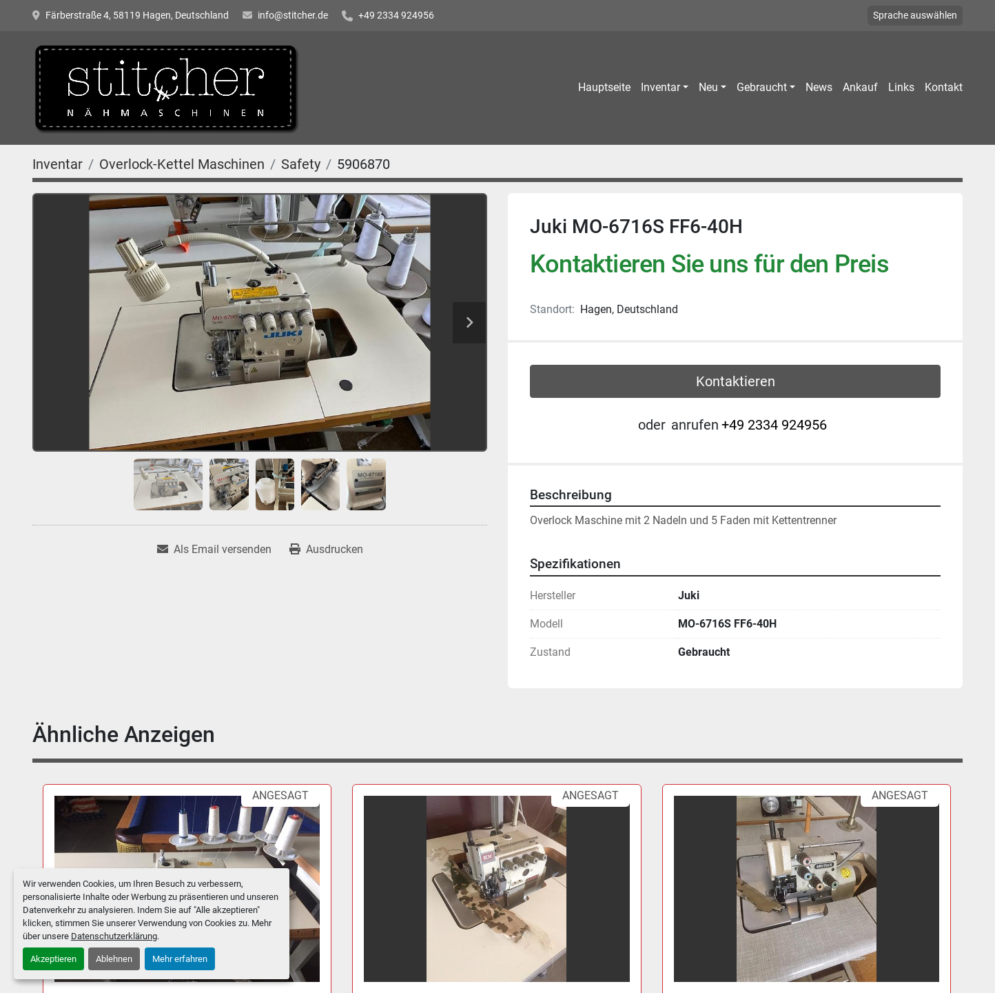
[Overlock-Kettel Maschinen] (182, 164)
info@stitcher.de (293, 15)
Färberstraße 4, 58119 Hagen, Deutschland (137, 15)
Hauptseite (604, 87)
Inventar (660, 87)
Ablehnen (114, 959)
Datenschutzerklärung (114, 936)
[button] (664, 87)
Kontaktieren (735, 381)
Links (901, 87)
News (819, 87)
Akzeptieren (53, 959)
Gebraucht (762, 87)
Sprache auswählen (915, 15)
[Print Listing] (326, 549)
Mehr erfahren (179, 959)
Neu (708, 87)
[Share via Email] (214, 549)
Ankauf (860, 87)
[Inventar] (57, 164)
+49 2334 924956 (396, 15)
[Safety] (300, 164)
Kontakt (944, 87)
